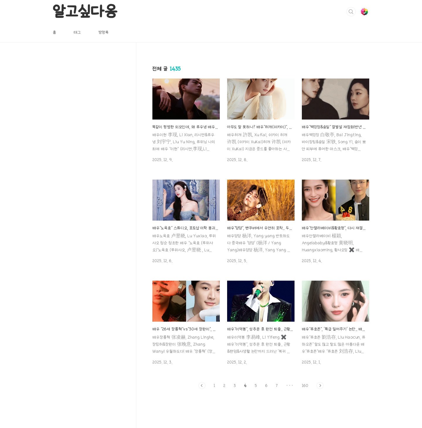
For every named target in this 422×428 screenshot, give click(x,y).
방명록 (103, 32)
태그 (77, 32)
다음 (320, 385)
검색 (351, 11)
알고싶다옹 (85, 11)
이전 (201, 385)
